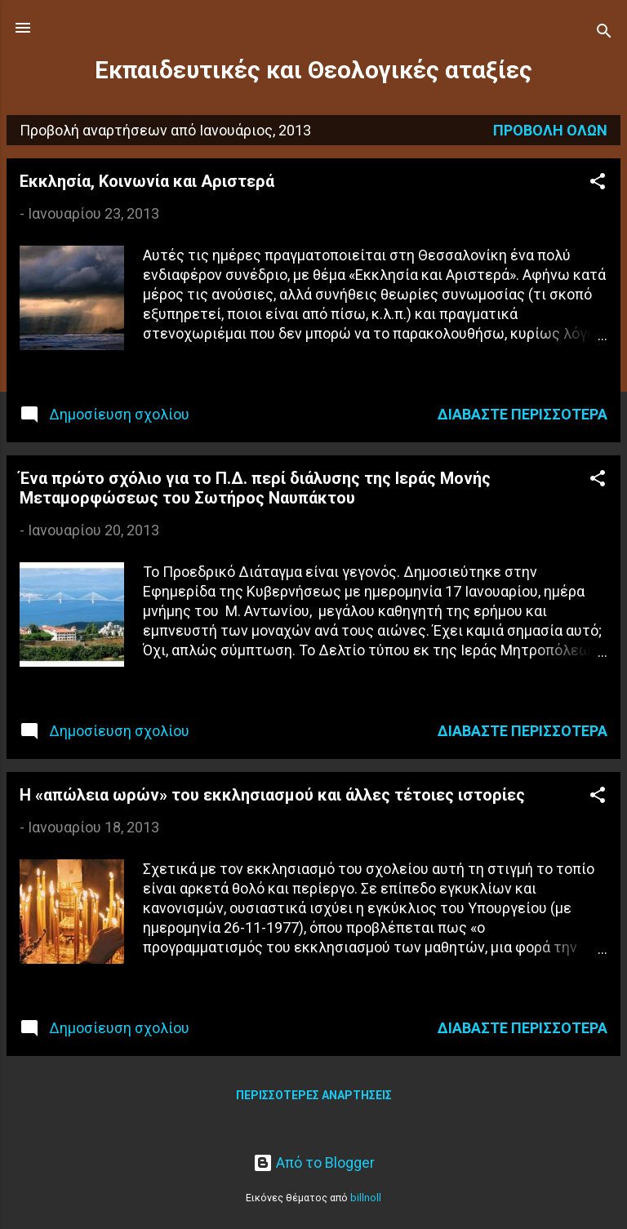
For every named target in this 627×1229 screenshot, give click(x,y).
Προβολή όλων (550, 130)
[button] (597, 183)
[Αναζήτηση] (604, 33)
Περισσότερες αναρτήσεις (314, 1095)
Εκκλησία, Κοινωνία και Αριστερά (147, 181)
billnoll (365, 1197)
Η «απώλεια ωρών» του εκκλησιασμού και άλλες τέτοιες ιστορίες (272, 795)
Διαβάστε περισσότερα (522, 414)
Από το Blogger (314, 1162)
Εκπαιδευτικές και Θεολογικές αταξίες (313, 70)
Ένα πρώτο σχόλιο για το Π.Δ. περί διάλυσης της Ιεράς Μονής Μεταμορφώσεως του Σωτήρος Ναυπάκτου (255, 488)
